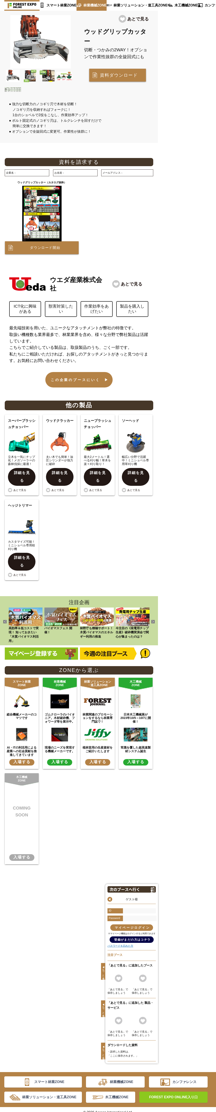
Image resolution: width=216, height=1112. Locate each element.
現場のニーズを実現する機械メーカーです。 (60, 734)
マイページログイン (132, 913)
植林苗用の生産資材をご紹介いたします (98, 734)
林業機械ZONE (90, 5)
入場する (21, 747)
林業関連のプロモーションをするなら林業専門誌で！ (98, 703)
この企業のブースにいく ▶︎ (80, 379)
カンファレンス (200, 5)
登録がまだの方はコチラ (132, 925)
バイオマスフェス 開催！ (61, 606)
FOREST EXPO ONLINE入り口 (173, 1089)
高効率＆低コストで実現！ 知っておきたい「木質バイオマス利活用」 (26, 610)
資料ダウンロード (119, 75)
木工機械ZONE (173, 5)
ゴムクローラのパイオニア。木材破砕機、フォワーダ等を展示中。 (60, 703)
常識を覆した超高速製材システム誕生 (136, 734)
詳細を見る (22, 472)
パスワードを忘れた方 (120, 931)
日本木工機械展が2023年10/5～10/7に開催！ (135, 703)
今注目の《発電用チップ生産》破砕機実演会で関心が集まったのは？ (133, 608)
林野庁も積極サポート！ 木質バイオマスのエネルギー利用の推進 (97, 608)
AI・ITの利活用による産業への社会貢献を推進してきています (22, 736)
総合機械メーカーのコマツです (22, 701)
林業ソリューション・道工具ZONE (131, 5)
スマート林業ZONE (60, 5)
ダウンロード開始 (45, 247)
